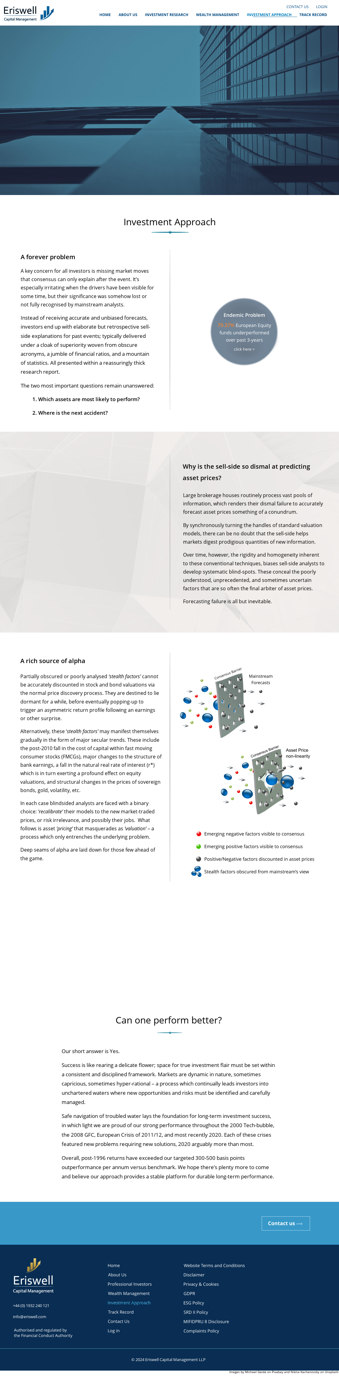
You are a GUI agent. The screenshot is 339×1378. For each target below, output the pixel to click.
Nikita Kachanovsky (305, 1372)
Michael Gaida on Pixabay (264, 1372)
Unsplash (331, 1372)
